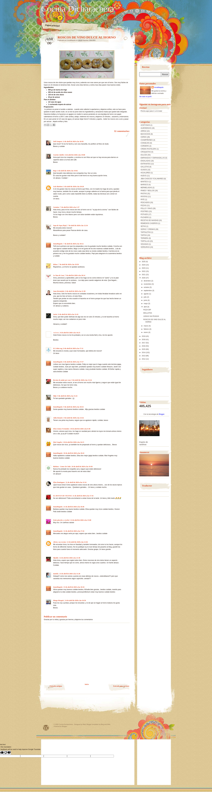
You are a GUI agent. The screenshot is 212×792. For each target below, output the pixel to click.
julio (145, 297)
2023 (144, 268)
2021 (144, 275)
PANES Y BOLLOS (147, 191)
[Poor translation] (7, 753)
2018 (144, 339)
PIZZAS (143, 205)
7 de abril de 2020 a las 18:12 (74, 244)
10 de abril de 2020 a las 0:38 (80, 429)
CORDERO (145, 146)
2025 (144, 262)
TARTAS (144, 235)
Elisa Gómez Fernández (61, 429)
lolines (55, 264)
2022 (144, 271)
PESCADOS (145, 202)
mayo (146, 303)
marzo (146, 326)
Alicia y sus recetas (59, 542)
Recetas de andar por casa (62, 380)
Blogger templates (93, 724)
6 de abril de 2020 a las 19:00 (75, 155)
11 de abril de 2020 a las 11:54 (76, 482)
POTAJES (144, 214)
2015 (144, 349)
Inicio (87, 684)
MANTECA (145, 182)
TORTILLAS (145, 241)
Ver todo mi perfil (145, 97)
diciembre (147, 281)
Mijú (54, 396)
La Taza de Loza (58, 275)
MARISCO (144, 185)
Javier (55, 314)
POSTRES (144, 211)
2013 (144, 356)
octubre (147, 287)
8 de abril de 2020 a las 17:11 (73, 348)
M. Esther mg (57, 348)
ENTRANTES (145, 164)
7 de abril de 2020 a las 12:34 (78, 225)
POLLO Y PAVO (146, 208)
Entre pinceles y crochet (61, 520)
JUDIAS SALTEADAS (151, 316)
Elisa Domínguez (59, 482)
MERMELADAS (146, 188)
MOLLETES (147, 313)
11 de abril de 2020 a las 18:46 (74, 507)
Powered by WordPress (45, 727)
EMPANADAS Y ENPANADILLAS (153, 158)
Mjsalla (55, 558)
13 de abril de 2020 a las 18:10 (74, 587)
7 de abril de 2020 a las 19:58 (69, 264)
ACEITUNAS (145, 125)
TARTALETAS (146, 232)
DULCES (92, 40)
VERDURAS (145, 247)
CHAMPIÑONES (147, 140)
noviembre (148, 284)
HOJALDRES (145, 173)
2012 (144, 359)
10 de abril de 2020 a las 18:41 (74, 453)
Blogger (161, 414)
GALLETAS (145, 167)
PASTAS (144, 194)
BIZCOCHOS (145, 134)
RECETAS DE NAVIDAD (149, 220)
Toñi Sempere (57, 141)
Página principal (52, 25)
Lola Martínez (58, 186)
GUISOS (144, 170)
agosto (146, 294)
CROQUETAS (146, 152)
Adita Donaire (58, 418)
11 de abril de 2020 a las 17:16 (83, 496)
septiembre (148, 291)
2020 (144, 278)
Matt (84, 724)
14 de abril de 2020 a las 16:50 (75, 600)
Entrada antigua (56, 686)
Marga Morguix (58, 600)
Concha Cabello (58, 155)
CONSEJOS (145, 143)
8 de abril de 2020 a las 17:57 (74, 362)
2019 (144, 336)
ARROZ (143, 131)
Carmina (56, 207)
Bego (55, 171)
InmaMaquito (57, 244)
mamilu (55, 574)
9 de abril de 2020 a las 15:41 (67, 396)
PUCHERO (145, 217)
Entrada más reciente (121, 686)
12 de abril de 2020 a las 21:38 (69, 558)
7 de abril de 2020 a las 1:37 (69, 207)
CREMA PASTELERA (148, 149)
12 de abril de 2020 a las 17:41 (74, 531)
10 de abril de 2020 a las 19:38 (82, 466)
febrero (146, 329)
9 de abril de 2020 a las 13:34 (82, 380)
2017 (144, 343)
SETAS (143, 226)
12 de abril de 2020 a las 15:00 (80, 520)
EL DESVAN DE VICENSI (62, 496)
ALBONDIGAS (146, 128)
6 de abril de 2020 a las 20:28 (74, 186)
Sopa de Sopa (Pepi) (60, 225)
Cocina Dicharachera (77, 8)
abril (145, 307)
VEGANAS (144, 244)
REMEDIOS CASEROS (149, 223)
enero (146, 332)
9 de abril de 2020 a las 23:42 (74, 418)
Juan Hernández (58, 291)
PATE (143, 199)
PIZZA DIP (147, 310)
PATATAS (144, 196)
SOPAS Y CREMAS (148, 229)
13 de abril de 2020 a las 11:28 (69, 574)
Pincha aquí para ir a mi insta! (151, 111)
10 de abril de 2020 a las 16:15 (73, 442)
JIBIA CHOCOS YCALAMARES (152, 179)
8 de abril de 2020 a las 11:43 (68, 314)
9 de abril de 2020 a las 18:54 (74, 407)
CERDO (143, 137)
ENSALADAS (145, 161)
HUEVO (143, 176)
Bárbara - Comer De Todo (62, 466)
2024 (144, 265)
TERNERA (144, 238)
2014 (144, 352)
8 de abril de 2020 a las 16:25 (70, 333)
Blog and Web (105, 724)
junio (146, 300)
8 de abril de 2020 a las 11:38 (75, 291)
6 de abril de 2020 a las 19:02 (68, 171)
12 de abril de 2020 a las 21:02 (77, 542)
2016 (144, 346)
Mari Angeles (57, 442)
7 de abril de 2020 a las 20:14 (75, 275)
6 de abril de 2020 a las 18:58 (73, 141)
